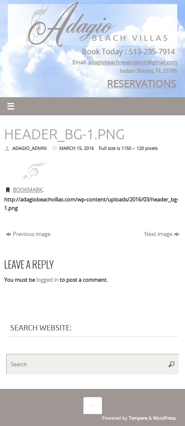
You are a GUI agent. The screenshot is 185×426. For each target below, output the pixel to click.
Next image (161, 234)
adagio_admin (29, 148)
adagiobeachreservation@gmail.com (133, 62)
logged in (47, 279)
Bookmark (27, 190)
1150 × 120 (132, 148)
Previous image (28, 234)
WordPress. (165, 418)
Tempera (138, 418)
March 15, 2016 (76, 148)
